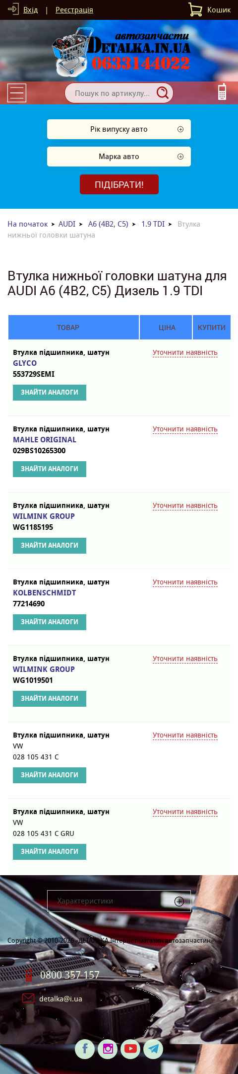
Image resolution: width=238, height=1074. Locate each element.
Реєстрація (74, 9)
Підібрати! (119, 184)
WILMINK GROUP (68, 522)
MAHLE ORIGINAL (68, 445)
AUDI (67, 224)
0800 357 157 (70, 975)
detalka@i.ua (60, 998)
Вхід (30, 9)
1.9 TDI (153, 224)
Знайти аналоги (49, 392)
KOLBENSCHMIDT (68, 598)
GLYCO (68, 369)
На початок (27, 224)
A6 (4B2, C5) (108, 224)
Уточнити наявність (185, 352)
